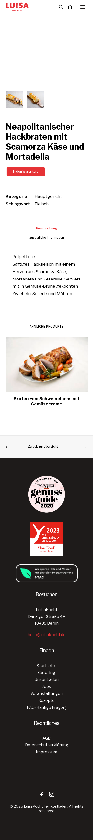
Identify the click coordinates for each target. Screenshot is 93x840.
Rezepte (46, 700)
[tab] (46, 230)
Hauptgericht (48, 196)
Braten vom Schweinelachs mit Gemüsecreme (47, 401)
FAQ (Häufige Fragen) (46, 707)
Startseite (46, 665)
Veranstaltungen (47, 693)
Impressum (46, 752)
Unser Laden (46, 679)
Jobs (46, 686)
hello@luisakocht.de (47, 634)
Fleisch (42, 203)
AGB (46, 738)
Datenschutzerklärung (46, 745)
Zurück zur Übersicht (43, 446)
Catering (46, 672)
